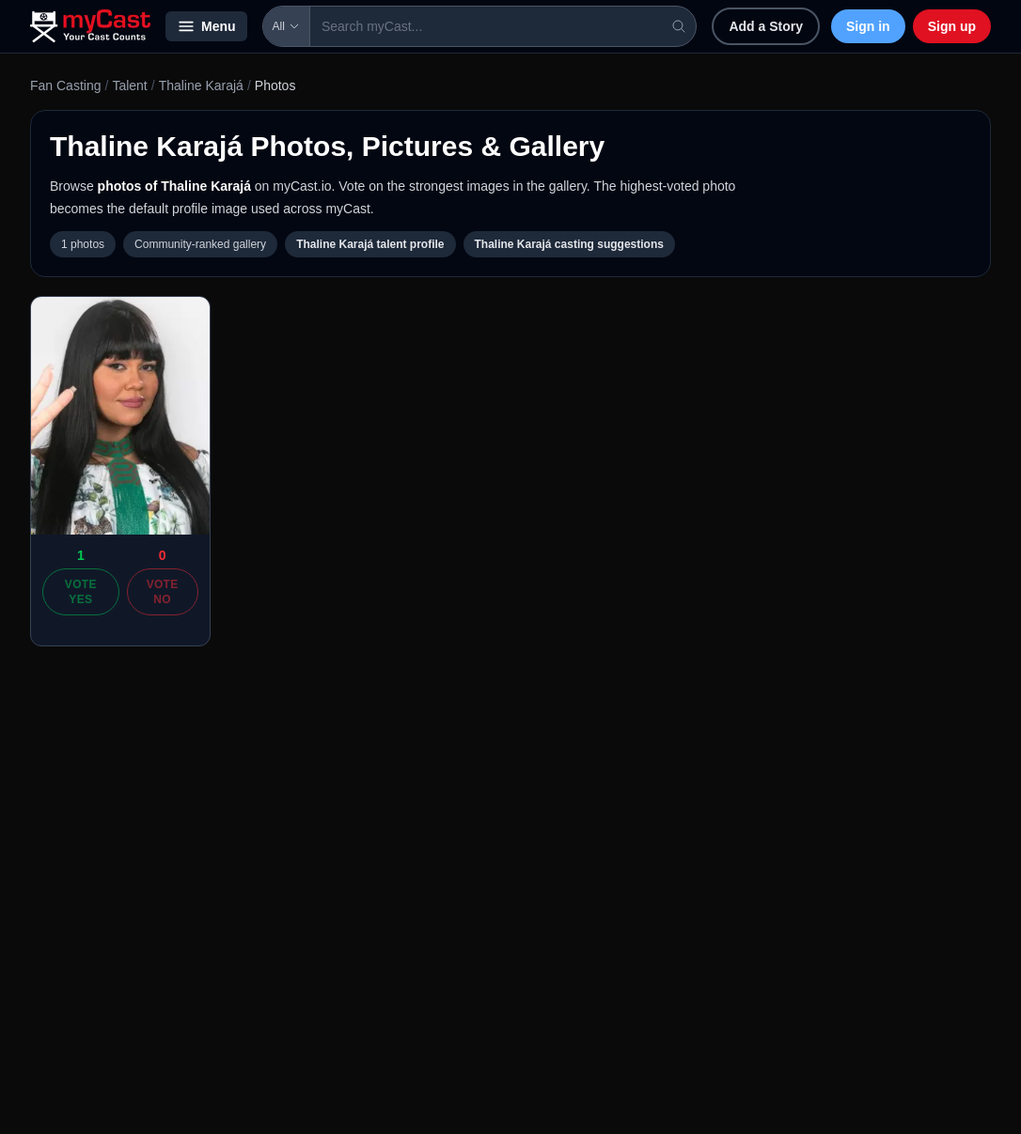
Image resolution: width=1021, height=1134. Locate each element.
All (286, 26)
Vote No (163, 592)
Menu (206, 26)
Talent (129, 85)
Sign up (952, 26)
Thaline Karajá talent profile (370, 244)
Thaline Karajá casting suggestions (569, 244)
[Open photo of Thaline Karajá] (120, 416)
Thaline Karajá (201, 85)
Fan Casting (65, 85)
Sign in (868, 26)
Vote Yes (81, 592)
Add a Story (766, 26)
